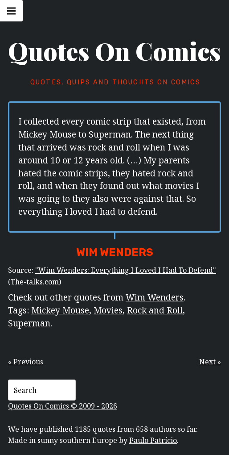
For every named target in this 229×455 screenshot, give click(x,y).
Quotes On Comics (114, 51)
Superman (29, 323)
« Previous (25, 362)
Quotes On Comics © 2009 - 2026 (62, 406)
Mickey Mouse (60, 310)
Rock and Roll (155, 310)
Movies (108, 310)
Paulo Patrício (153, 440)
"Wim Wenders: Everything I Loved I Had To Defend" (125, 270)
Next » (210, 362)
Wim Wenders (155, 297)
